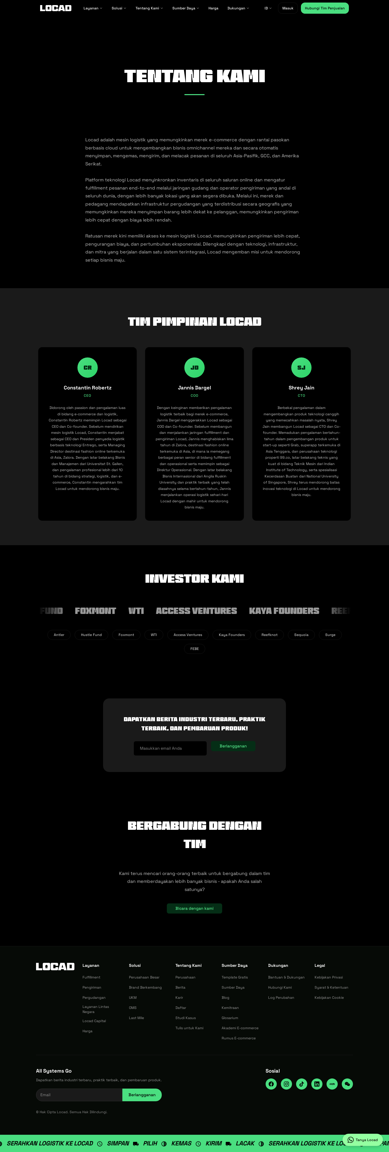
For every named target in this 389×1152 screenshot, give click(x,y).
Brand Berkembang (145, 987)
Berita (180, 987)
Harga (213, 8)
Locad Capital (94, 1021)
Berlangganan (233, 746)
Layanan (93, 8)
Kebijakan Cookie (329, 997)
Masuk (288, 8)
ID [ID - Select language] (268, 8)
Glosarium (230, 1018)
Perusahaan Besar (144, 977)
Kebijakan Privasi (329, 977)
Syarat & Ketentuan (331, 987)
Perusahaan (185, 977)
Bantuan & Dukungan (286, 977)
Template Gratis (235, 977)
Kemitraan (230, 1007)
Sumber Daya (185, 8)
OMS (133, 1007)
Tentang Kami (149, 8)
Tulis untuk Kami (189, 1028)
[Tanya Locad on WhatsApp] (363, 1140)
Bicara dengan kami (194, 908)
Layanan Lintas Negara (96, 1009)
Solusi (119, 8)
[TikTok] (301, 1084)
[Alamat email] (170, 748)
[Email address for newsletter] (79, 1095)
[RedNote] (332, 1084)
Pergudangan (94, 997)
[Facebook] (271, 1084)
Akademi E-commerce (240, 1028)
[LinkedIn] (316, 1084)
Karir (179, 997)
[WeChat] (347, 1084)
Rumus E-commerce (239, 1038)
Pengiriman (92, 987)
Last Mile (136, 1018)
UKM (133, 997)
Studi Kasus (185, 1018)
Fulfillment (91, 977)
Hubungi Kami (280, 987)
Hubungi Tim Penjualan (325, 8)
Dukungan (238, 8)
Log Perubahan (281, 997)
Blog (225, 997)
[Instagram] (286, 1084)
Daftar (180, 1007)
